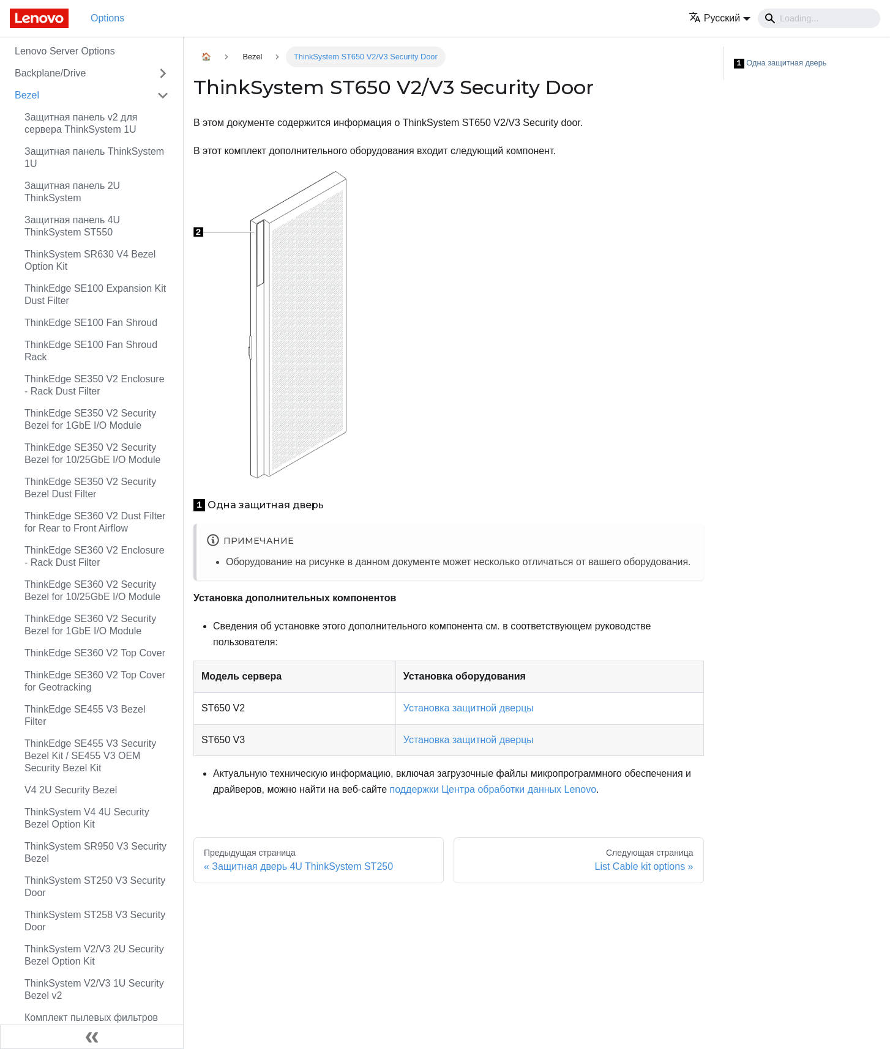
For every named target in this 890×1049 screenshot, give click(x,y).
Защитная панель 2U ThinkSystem (72, 191)
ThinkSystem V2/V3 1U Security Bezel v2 (94, 989)
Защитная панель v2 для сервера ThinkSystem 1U (80, 123)
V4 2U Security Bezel (70, 790)
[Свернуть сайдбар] (92, 1037)
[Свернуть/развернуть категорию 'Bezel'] (163, 95)
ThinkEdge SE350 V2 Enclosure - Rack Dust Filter (94, 385)
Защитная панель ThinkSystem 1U (94, 157)
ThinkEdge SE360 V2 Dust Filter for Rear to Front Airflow (94, 522)
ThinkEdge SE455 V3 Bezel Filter (84, 715)
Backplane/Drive (50, 73)
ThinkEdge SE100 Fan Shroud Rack (90, 350)
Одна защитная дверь (780, 63)
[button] (719, 18)
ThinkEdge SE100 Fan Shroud (90, 322)
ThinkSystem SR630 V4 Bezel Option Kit (89, 260)
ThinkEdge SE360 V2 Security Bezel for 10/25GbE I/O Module (92, 590)
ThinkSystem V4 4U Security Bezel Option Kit (86, 818)
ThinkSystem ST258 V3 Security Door (94, 921)
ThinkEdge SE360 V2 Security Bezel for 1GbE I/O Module (90, 624)
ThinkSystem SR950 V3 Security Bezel (95, 852)
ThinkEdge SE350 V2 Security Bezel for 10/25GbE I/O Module (92, 453)
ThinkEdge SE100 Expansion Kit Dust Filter (95, 294)
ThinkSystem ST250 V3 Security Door (94, 886)
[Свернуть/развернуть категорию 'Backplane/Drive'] (163, 73)
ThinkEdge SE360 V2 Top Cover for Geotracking (94, 681)
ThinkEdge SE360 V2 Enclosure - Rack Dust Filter (94, 556)
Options (107, 18)
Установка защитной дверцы (468, 708)
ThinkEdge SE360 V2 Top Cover (94, 653)
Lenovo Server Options (65, 51)
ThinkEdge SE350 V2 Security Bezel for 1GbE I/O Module (90, 419)
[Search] (819, 18)
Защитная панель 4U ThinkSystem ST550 (72, 226)
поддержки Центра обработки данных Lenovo (493, 789)
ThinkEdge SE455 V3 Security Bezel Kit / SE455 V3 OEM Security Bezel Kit (90, 755)
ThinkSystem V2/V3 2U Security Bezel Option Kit (94, 955)
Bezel (27, 95)
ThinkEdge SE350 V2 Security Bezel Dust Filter (90, 487)
